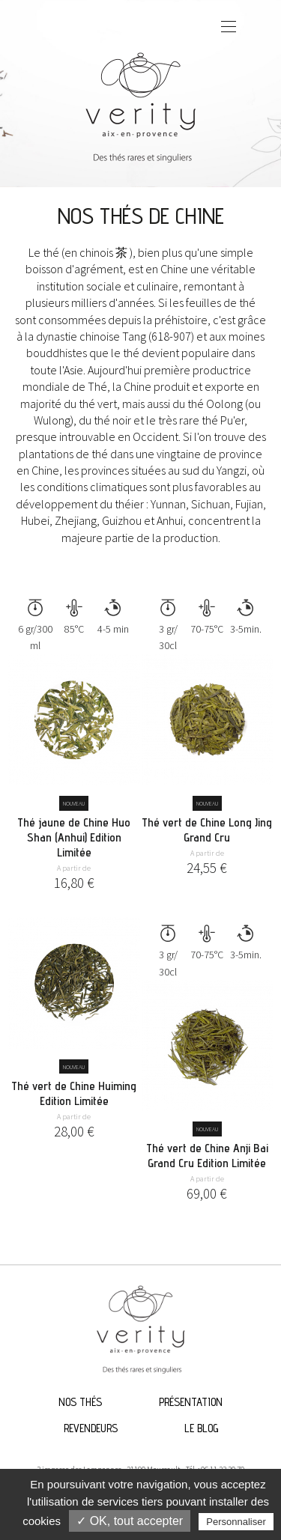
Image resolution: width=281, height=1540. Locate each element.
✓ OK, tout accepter (129, 1521)
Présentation (191, 1402)
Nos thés (80, 1402)
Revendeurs (91, 1428)
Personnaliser (236, 1521)
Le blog (201, 1428)
